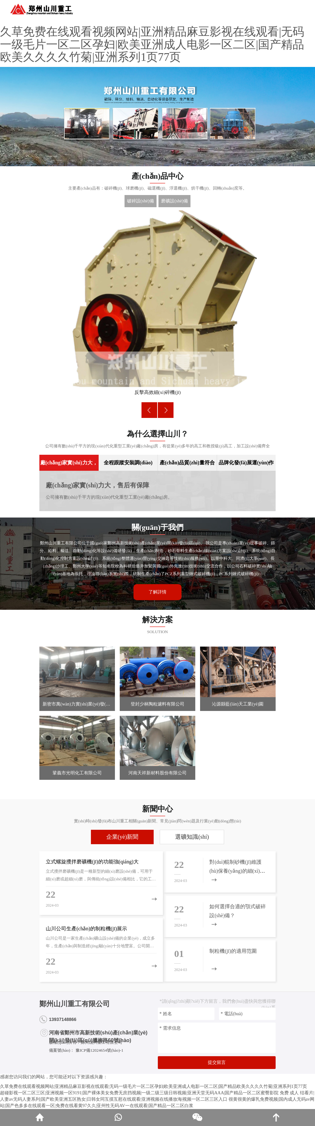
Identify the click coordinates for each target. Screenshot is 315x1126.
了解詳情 (157, 592)
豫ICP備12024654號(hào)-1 (98, 1050)
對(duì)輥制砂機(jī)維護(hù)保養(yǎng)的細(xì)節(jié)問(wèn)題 (237, 871)
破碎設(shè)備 (140, 201)
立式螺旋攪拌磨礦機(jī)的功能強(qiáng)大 (92, 861)
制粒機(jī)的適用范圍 (233, 951)
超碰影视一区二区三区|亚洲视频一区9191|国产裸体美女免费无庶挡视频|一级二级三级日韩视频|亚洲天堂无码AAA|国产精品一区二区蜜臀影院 (139, 1092)
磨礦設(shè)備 (174, 201)
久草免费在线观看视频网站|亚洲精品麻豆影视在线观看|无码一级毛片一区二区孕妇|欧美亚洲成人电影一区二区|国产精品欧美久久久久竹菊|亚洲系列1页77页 (152, 44)
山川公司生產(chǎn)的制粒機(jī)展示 (86, 928)
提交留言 (217, 1062)
